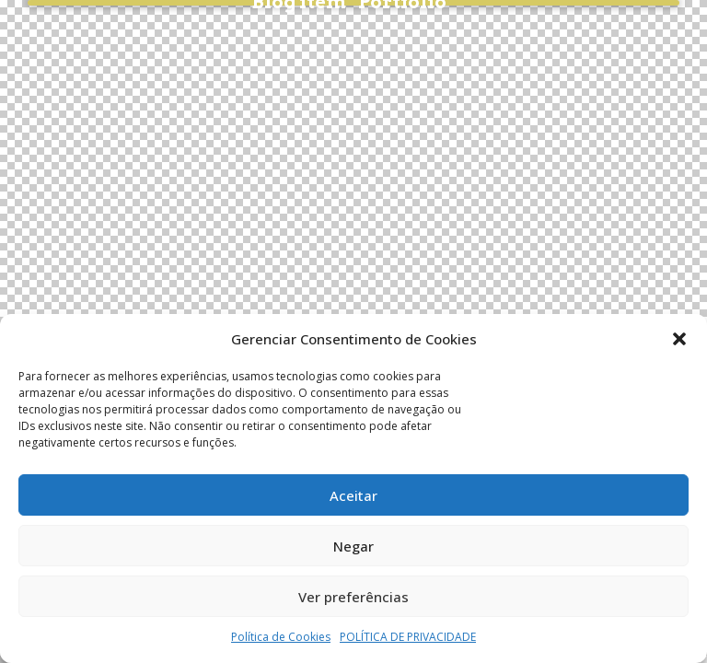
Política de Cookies (280, 637)
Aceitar (353, 495)
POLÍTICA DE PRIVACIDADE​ (408, 637)
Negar (353, 546)
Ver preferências (353, 596)
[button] (679, 339)
